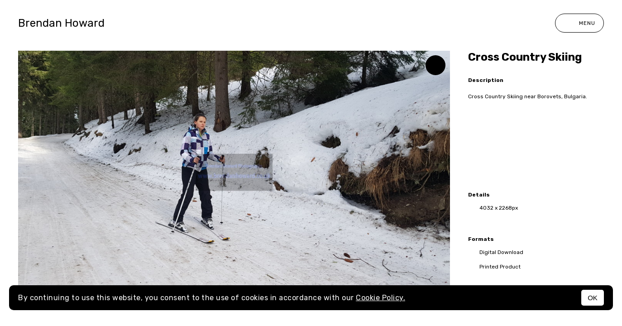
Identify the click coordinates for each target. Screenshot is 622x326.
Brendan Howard (61, 23)
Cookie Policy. (380, 297)
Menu (579, 23)
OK (593, 298)
